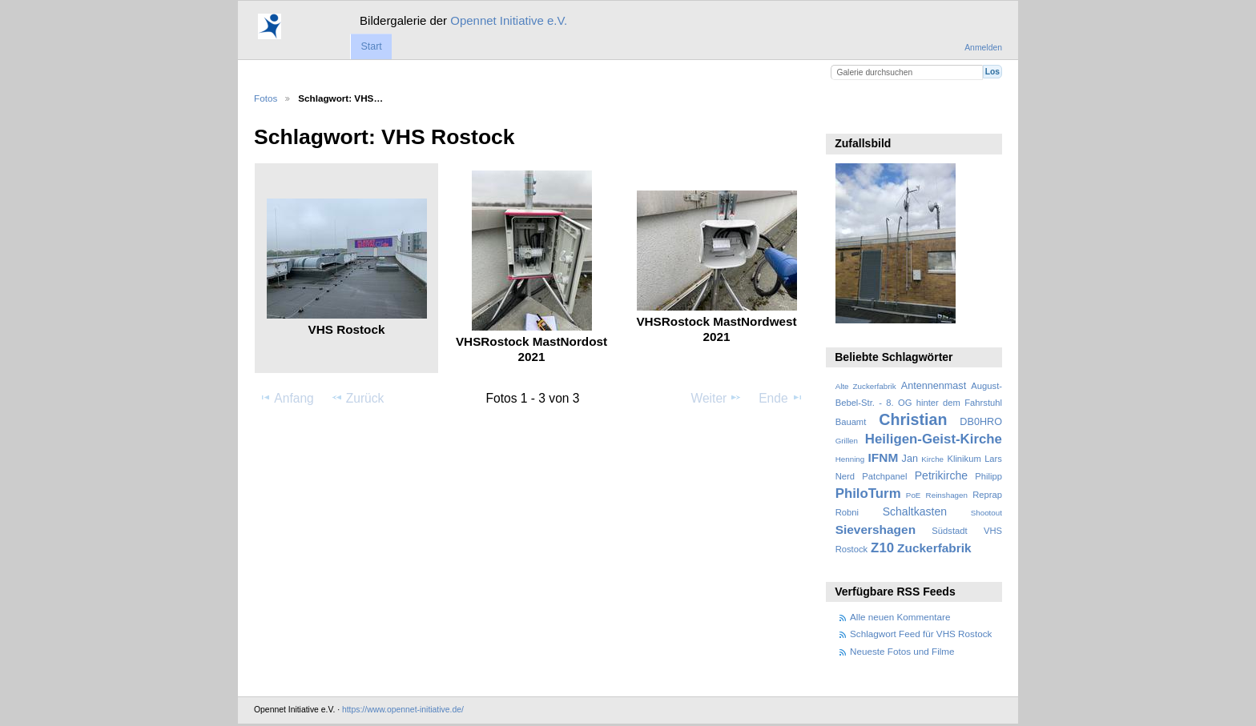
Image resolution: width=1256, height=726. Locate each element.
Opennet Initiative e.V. (508, 20)
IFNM (883, 457)
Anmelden (983, 47)
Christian (913, 419)
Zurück (357, 398)
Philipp (988, 476)
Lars (993, 458)
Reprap (987, 494)
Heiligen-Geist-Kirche (933, 439)
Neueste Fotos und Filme (902, 651)
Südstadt (949, 530)
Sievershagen (875, 529)
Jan (910, 458)
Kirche (932, 459)
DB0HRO (981, 421)
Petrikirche (941, 475)
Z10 (882, 548)
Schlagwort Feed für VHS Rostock (921, 633)
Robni (847, 512)
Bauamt (851, 422)
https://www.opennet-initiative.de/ (403, 709)
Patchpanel (884, 476)
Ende (781, 398)
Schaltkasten (915, 511)
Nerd (845, 476)
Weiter (717, 398)
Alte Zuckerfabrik (865, 386)
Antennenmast (933, 385)
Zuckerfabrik (934, 548)
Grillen (846, 440)
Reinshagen (947, 495)
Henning (850, 459)
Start (370, 46)
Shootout (986, 512)
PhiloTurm (868, 493)
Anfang (286, 398)
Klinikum (963, 458)
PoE (913, 495)
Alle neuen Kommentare (900, 617)
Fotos (265, 98)
